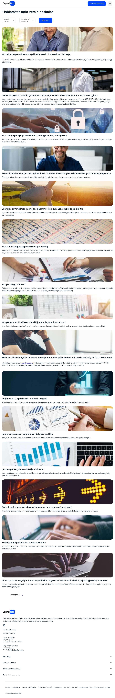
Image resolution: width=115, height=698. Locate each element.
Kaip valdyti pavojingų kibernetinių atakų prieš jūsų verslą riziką (34, 135)
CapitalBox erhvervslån (45, 687)
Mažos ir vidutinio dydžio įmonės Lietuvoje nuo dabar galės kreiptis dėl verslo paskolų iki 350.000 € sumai (57, 357)
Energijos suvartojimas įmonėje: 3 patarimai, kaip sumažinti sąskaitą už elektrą (42, 209)
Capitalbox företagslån (29, 687)
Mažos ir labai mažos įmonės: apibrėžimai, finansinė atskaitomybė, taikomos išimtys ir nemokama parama (56, 173)
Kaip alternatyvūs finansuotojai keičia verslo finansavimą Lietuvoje (36, 54)
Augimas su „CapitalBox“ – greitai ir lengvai (24, 398)
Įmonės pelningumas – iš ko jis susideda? (23, 469)
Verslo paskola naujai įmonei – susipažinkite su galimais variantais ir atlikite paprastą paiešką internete (54, 580)
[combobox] (9, 20)
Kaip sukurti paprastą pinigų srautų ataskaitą (25, 246)
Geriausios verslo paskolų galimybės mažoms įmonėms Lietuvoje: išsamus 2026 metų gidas (50, 95)
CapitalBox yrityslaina (12, 687)
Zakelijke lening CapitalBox (62, 687)
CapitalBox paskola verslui (80, 687)
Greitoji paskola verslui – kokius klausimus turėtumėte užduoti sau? (37, 507)
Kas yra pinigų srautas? (13, 284)
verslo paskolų (27, 363)
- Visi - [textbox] (6, 21)
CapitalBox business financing (100, 687)
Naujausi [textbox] (24, 21)
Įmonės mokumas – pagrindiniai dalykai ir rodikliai (27, 434)
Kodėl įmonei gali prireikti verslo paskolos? (24, 542)
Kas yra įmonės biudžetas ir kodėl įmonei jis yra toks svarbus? (33, 322)
